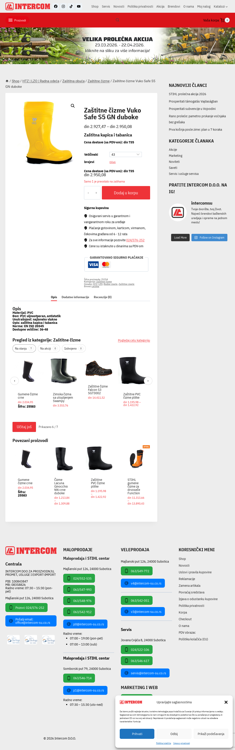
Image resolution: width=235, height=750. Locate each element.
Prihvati (137, 734)
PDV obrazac (187, 632)
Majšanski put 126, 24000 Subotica (29, 598)
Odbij (174, 734)
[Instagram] (63, 6)
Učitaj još (24, 426)
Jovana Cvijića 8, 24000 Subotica (143, 640)
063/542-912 (79, 612)
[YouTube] (79, 6)
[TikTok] (71, 6)
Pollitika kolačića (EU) (193, 639)
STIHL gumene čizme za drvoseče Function (134, 486)
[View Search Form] (117, 20)
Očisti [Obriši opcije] (112, 162)
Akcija (160, 6)
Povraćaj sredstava (191, 592)
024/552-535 (79, 578)
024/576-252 (135, 240)
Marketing (175, 155)
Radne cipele (111, 284)
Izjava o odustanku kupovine (198, 599)
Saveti (173, 168)
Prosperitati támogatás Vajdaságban (193, 101)
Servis (106, 6)
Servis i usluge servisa (184, 174)
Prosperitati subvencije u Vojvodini (192, 109)
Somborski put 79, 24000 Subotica (87, 668)
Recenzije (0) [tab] (102, 297)
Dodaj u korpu (126, 192)
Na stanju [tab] (24, 348)
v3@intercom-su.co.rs (143, 611)
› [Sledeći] (148, 380)
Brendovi (174, 6)
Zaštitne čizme (99, 105)
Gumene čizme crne (28, 396)
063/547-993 (79, 589)
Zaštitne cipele (126, 284)
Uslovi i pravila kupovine (195, 572)
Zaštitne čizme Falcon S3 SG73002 (98, 389)
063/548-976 (79, 600)
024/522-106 (136, 649)
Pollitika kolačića (163, 743)
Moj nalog (203, 6)
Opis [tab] (54, 297)
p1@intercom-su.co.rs (85, 690)
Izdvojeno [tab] (73, 348)
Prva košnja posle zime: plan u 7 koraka (195, 129)
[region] (81, 387)
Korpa (183, 612)
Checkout (185, 619)
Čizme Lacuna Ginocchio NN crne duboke (61, 486)
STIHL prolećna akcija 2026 (187, 94)
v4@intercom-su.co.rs (143, 583)
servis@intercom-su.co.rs (145, 673)
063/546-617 (136, 660)
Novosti (118, 6)
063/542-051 (136, 600)
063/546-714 (79, 678)
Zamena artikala (189, 585)
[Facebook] (55, 6)
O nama (188, 6)
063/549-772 (136, 571)
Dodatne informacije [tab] (75, 297)
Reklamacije (187, 579)
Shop (95, 6)
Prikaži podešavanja (211, 734)
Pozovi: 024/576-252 (26, 607)
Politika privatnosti (140, 6)
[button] (226, 702)
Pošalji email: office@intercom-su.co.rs (29, 621)
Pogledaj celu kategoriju (134, 340)
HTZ (95, 284)
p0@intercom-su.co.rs (85, 624)
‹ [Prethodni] (14, 380)
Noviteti (174, 161)
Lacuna (95, 286)
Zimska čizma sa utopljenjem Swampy (63, 397)
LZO (101, 284)
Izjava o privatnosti (181, 743)
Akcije (173, 149)
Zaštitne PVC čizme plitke (132, 396)
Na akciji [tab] (49, 348)
